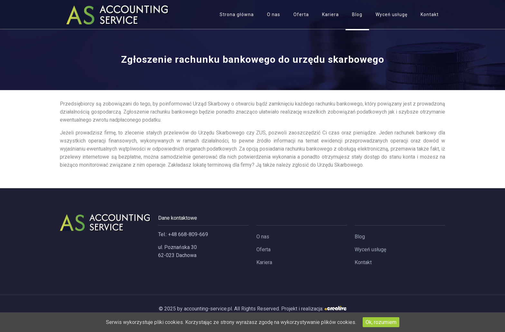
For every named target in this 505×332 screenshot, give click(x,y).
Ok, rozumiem (381, 322)
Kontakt (363, 262)
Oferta (263, 249)
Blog (360, 237)
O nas (262, 237)
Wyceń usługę (370, 249)
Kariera (264, 262)
